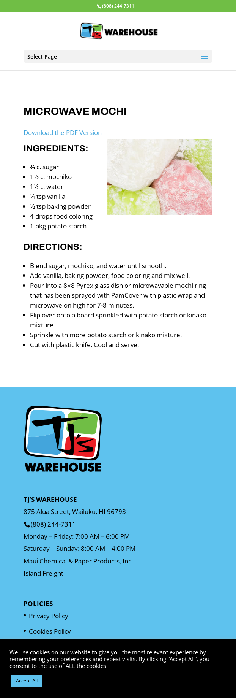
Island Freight (43, 573)
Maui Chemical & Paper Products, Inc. (78, 561)
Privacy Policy (48, 615)
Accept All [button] (27, 680)
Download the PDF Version (63, 132)
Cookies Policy (50, 631)
